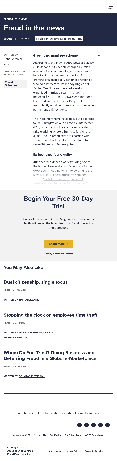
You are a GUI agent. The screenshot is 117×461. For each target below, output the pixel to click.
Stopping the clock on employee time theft (50, 315)
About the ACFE (21, 435)
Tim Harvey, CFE (29, 299)
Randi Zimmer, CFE (13, 61)
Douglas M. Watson (32, 376)
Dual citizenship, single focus (36, 282)
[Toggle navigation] (110, 6)
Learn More (57, 244)
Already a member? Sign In (58, 253)
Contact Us (40, 435)
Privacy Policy (73, 451)
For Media (55, 435)
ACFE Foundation (94, 435)
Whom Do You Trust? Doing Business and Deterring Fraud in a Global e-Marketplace (50, 355)
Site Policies (55, 451)
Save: (25, 38)
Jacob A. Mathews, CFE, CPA (36, 332)
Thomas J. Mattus (15, 337)
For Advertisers (73, 435)
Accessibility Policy (94, 451)
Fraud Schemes (11, 84)
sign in (47, 38)
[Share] (10, 39)
